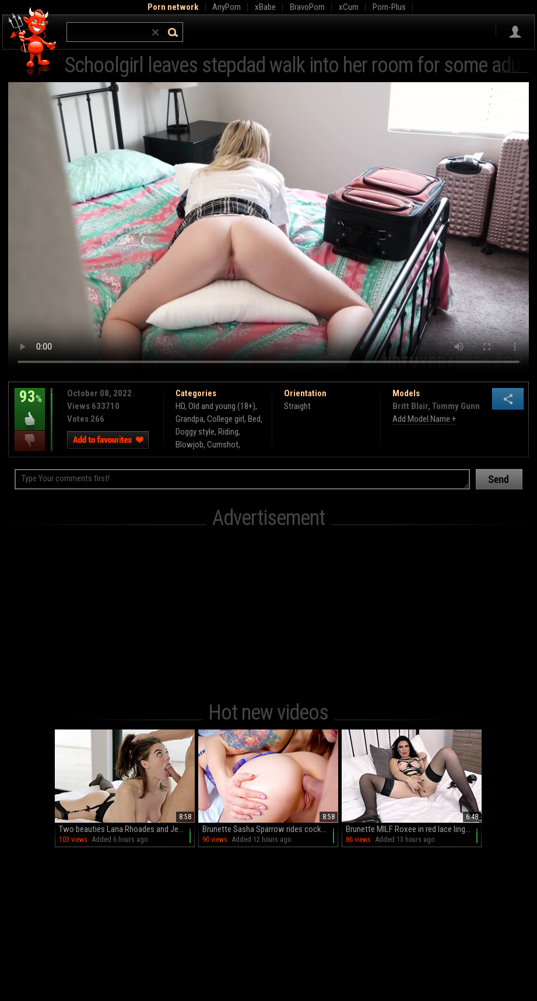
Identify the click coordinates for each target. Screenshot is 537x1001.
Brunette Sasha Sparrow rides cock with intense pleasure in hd (270, 829)
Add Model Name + (424, 419)
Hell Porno (33, 43)
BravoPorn (307, 7)
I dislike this (30, 441)
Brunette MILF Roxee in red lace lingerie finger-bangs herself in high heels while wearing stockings (414, 829)
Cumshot (222, 444)
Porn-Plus (389, 7)
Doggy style (195, 432)
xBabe (265, 7)
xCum (349, 7)
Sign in (515, 32)
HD (180, 406)
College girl (225, 419)
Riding (228, 432)
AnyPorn (226, 7)
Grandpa (189, 419)
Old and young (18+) (221, 406)
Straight (297, 406)
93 (30, 405)
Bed (254, 419)
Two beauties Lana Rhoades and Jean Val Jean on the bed (127, 829)
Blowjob (189, 444)
